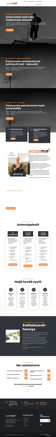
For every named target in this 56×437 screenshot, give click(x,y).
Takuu (25, 423)
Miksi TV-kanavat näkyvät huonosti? (15, 370)
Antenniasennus (31, 1)
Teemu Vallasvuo (22, 434)
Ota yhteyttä (9, 118)
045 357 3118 (30, 24)
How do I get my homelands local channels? (37, 371)
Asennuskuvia (26, 421)
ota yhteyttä (38, 168)
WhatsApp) (26, 405)
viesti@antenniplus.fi (43, 404)
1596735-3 (11, 426)
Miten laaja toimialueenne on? (13, 374)
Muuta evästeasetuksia (44, 434)
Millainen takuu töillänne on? (13, 378)
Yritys (25, 1)
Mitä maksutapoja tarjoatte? (36, 379)
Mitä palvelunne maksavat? (36, 375)
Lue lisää (9, 74)
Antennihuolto (39, 1)
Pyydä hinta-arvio (10, 208)
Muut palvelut (39, 4)
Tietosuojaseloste (48, 435)
